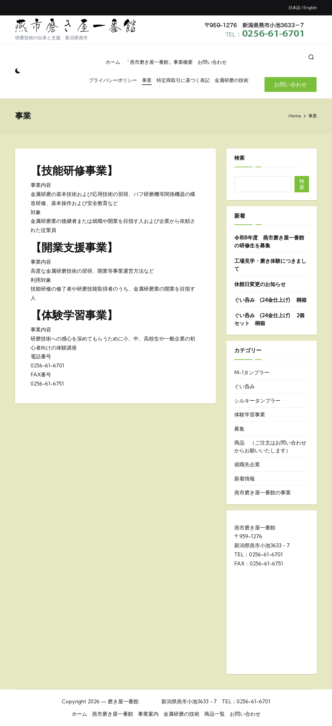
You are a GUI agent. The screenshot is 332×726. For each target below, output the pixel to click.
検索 (239, 158)
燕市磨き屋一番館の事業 (262, 492)
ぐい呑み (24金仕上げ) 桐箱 (270, 300)
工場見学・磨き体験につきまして (270, 265)
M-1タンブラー (251, 372)
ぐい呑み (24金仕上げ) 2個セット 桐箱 (269, 319)
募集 (239, 428)
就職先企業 (247, 464)
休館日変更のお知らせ (260, 284)
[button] (290, 84)
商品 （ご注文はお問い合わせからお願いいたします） (270, 446)
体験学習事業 (249, 414)
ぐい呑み (244, 386)
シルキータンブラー (257, 400)
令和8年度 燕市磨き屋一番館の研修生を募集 (269, 241)
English (310, 7)
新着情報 (244, 478)
